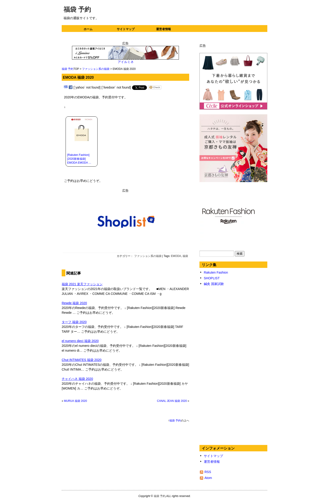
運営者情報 (163, 29)
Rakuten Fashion (216, 272)
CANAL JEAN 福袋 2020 (172, 401)
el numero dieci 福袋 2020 (80, 341)
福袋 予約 (77, 9)
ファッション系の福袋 (95, 69)
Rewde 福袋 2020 (74, 303)
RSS (207, 472)
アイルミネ (125, 62)
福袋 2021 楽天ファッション (82, 284)
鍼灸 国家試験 (214, 284)
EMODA (176, 256)
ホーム (88, 29)
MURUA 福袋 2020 (75, 401)
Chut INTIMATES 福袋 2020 (81, 360)
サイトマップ (126, 29)
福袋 (185, 256)
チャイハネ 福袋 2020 (77, 379)
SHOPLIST (212, 278)
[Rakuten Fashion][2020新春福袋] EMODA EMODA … (79, 158)
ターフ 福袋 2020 (74, 322)
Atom (208, 478)
